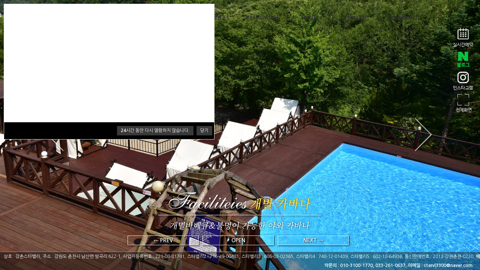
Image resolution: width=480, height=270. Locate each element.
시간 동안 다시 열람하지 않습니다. (155, 130)
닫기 (204, 130)
